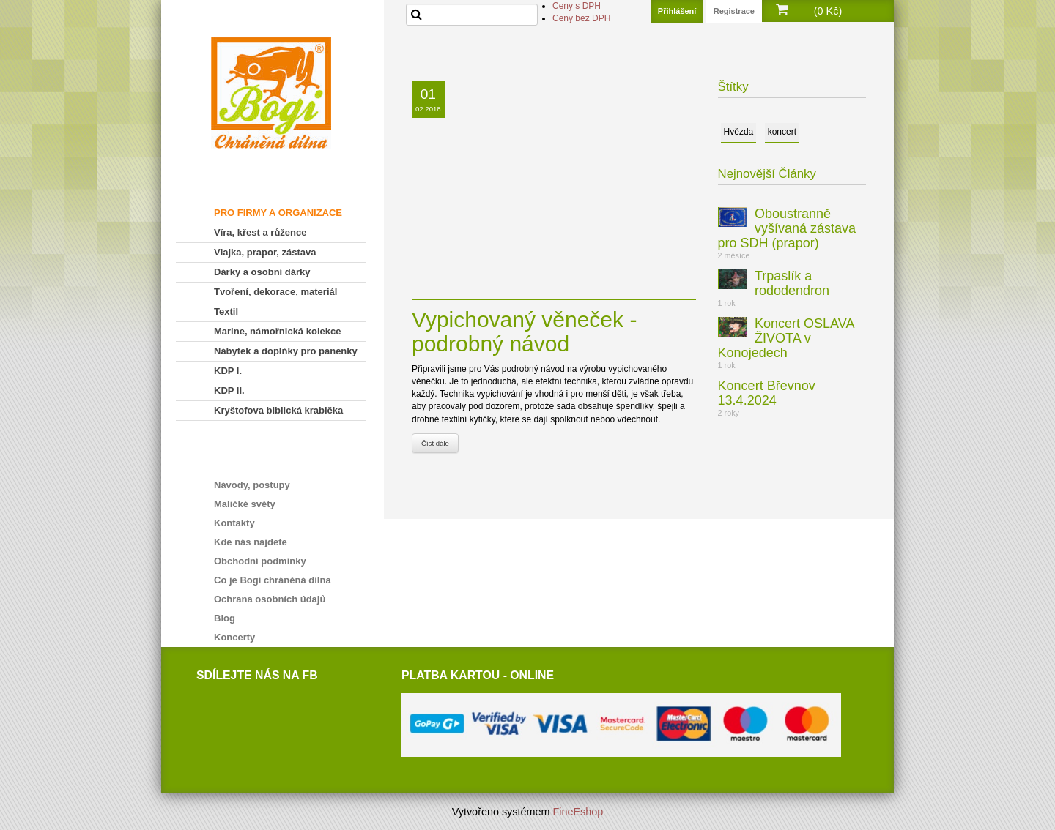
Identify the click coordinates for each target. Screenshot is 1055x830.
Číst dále (435, 443)
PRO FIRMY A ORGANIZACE (278, 212)
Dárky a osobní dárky (262, 271)
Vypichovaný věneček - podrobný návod (524, 331)
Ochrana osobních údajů (269, 599)
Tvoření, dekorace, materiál (275, 291)
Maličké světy (244, 503)
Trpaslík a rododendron (792, 283)
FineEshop (578, 812)
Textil (226, 311)
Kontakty (234, 522)
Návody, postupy (252, 484)
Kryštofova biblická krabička (278, 410)
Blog (224, 618)
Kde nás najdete (250, 541)
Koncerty (234, 637)
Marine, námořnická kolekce (277, 331)
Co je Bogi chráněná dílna (272, 580)
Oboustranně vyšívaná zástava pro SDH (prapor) (787, 228)
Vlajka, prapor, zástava (265, 252)
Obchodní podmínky (260, 561)
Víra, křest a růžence (260, 232)
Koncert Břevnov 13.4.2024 (766, 393)
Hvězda (739, 132)
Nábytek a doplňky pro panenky (286, 350)
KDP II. (229, 390)
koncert (782, 132)
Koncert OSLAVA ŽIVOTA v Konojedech (786, 338)
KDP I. (228, 370)
